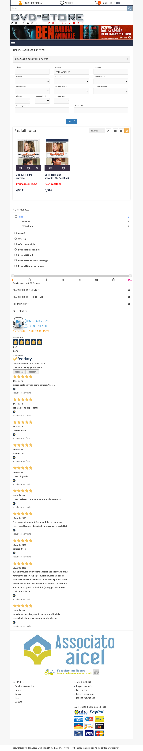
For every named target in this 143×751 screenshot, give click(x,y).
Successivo (32, 371)
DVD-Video (27, 226)
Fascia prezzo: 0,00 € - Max (26, 283)
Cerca (71, 121)
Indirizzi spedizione (85, 694)
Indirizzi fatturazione (85, 698)
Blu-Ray (26, 221)
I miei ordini (81, 690)
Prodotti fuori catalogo (31, 266)
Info (17, 698)
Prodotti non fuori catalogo (33, 260)
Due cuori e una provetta (24, 176)
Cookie (18, 694)
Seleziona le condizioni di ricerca (31, 58)
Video (22, 216)
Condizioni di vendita (24, 686)
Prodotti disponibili (29, 249)
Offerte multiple (26, 244)
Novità (21, 233)
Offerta (22, 238)
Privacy (18, 690)
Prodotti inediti (26, 255)
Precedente (19, 371)
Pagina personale (84, 686)
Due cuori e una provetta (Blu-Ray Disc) (57, 176)
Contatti (18, 702)
